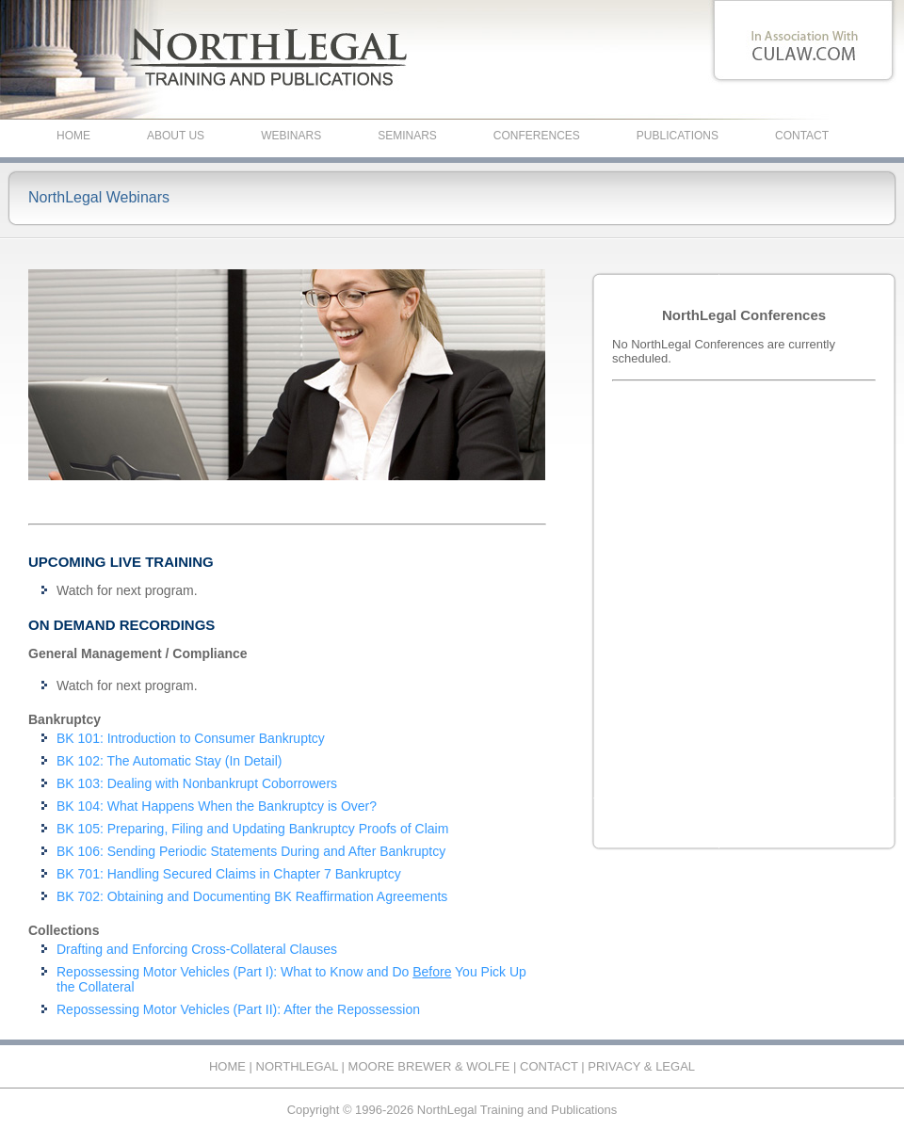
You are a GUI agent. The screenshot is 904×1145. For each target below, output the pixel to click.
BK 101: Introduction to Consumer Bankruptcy (190, 738)
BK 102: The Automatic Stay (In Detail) (169, 760)
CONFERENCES (536, 135)
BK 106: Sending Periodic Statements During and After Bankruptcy (250, 851)
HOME (73, 135)
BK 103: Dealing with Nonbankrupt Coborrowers (196, 783)
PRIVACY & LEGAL (641, 1066)
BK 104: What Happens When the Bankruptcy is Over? (216, 806)
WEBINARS (291, 135)
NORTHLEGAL (297, 1066)
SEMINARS (407, 135)
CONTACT (802, 135)
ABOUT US (175, 135)
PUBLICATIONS (677, 135)
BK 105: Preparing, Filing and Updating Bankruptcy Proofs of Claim (252, 828)
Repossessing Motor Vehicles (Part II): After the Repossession (238, 1009)
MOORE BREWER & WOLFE (429, 1066)
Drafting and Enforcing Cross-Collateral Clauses (196, 949)
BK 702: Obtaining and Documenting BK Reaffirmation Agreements (251, 896)
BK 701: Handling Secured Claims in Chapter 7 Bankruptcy (228, 873)
